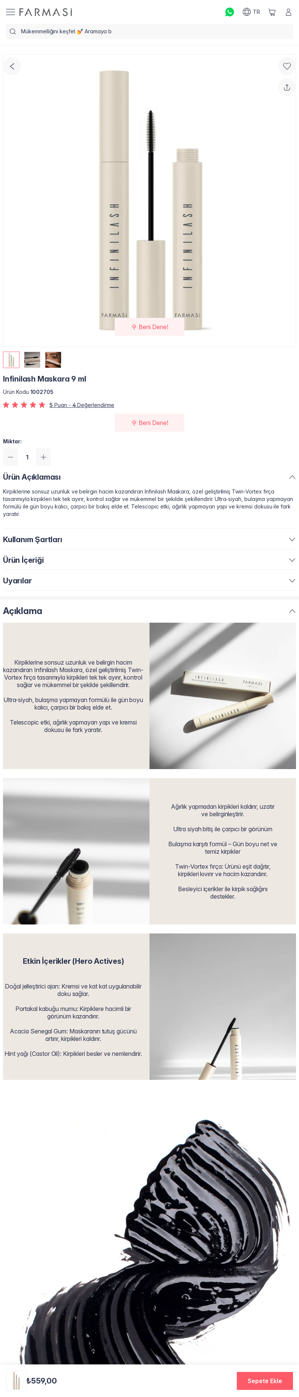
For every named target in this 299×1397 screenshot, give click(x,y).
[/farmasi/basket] (272, 11)
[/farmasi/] (45, 12)
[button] (265, 1381)
